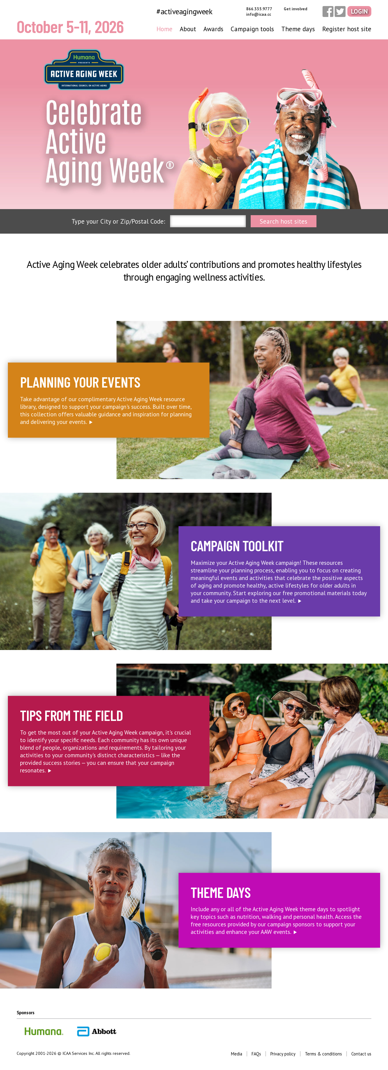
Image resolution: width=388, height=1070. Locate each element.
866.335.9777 (259, 9)
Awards (213, 29)
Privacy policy (283, 1054)
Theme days (298, 29)
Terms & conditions (323, 1054)
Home (164, 29)
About (188, 29)
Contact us (361, 1054)
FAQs (256, 1054)
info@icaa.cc (258, 14)
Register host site (346, 29)
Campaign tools (252, 29)
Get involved (295, 9)
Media (236, 1054)
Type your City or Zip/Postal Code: (118, 221)
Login (359, 11)
